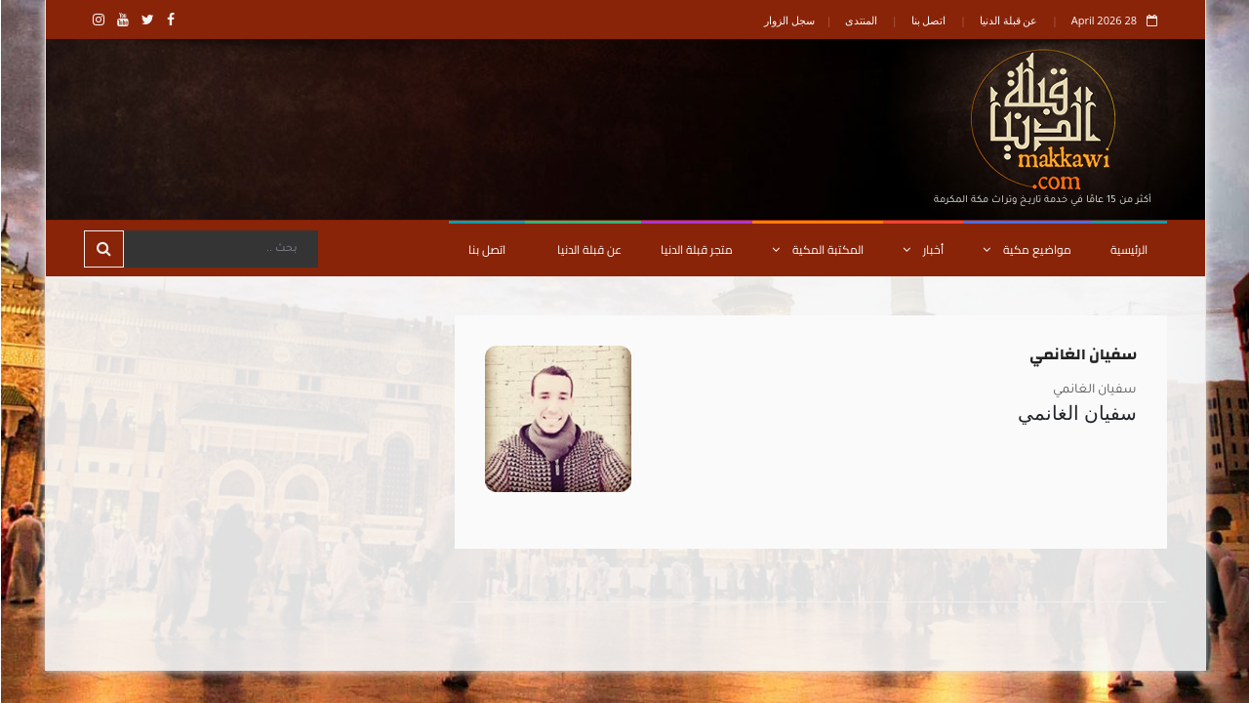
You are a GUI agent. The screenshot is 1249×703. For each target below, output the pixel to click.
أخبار (922, 249)
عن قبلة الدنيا (1008, 20)
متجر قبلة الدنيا (696, 249)
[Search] (219, 249)
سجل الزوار (788, 20)
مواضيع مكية (1026, 249)
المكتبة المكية (817, 249)
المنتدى (860, 20)
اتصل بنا (928, 20)
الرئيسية (1128, 249)
